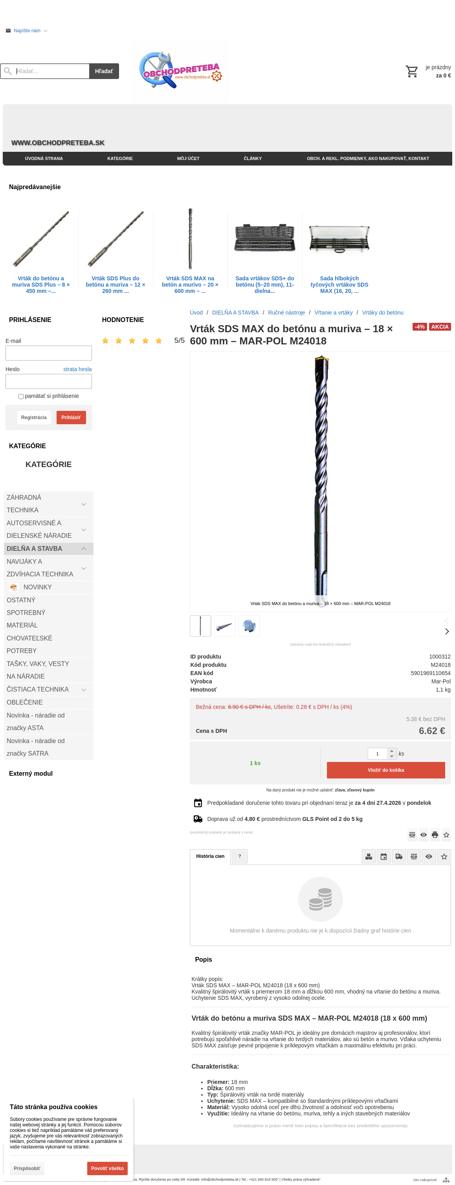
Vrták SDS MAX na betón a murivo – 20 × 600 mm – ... (190, 284)
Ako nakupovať (425, 1180)
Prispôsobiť (27, 1168)
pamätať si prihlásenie (48, 396)
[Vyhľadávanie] (44, 71)
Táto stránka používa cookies (53, 1107)
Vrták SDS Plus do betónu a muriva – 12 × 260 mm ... (115, 284)
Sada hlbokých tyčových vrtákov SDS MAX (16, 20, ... (339, 284)
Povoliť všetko (107, 1168)
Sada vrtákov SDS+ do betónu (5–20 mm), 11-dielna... (264, 284)
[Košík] (427, 71)
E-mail (13, 341)
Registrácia (34, 417)
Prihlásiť (71, 417)
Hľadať (104, 71)
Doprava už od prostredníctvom (284, 819)
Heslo (13, 369)
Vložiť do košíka (386, 770)
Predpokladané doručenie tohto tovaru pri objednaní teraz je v (319, 803)
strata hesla (77, 369)
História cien (210, 856)
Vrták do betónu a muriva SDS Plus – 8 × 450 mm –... (41, 284)
